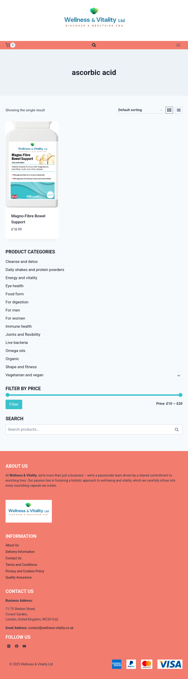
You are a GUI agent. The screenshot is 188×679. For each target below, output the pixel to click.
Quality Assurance (18, 577)
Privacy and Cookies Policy (25, 571)
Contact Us (14, 558)
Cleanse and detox (22, 261)
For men (13, 310)
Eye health (14, 285)
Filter (13, 404)
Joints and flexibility (23, 334)
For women (15, 318)
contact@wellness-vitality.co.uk (50, 628)
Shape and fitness (21, 366)
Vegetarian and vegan (24, 375)
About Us (12, 545)
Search (178, 429)
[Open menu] (178, 45)
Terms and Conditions (21, 565)
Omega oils (15, 350)
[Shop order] (140, 110)
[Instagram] (9, 646)
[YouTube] (24, 646)
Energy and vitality (21, 277)
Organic (12, 358)
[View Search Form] (94, 45)
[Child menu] (178, 375)
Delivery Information (20, 552)
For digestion (17, 302)
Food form (15, 294)
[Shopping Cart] (10, 45)
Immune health (19, 326)
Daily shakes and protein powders (35, 269)
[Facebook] (16, 646)
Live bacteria (17, 342)
